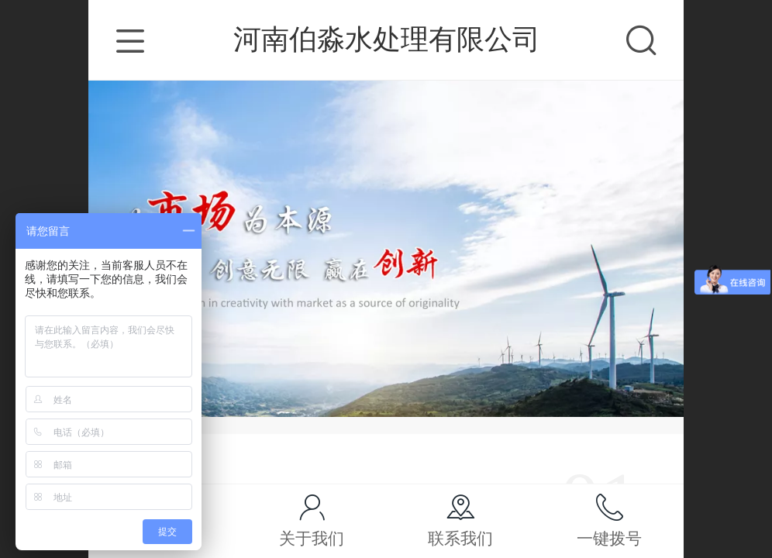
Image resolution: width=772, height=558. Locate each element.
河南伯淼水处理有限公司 (386, 39)
